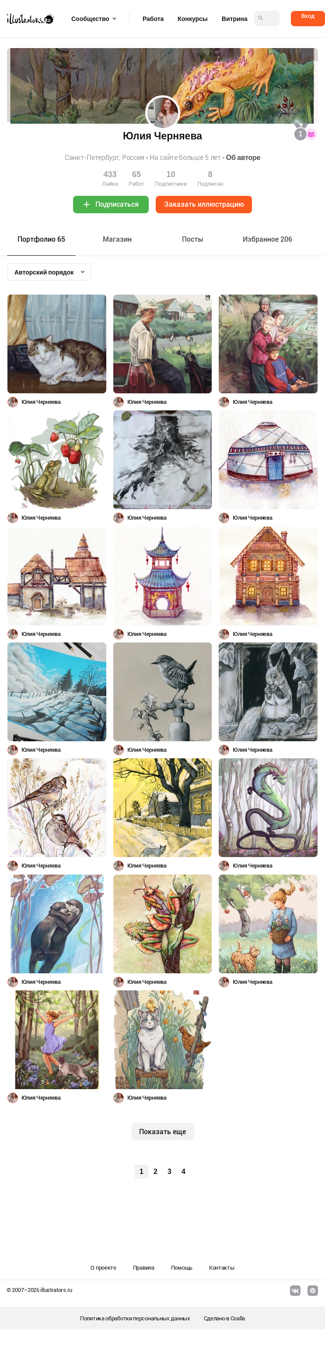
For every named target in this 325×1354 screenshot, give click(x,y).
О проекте (103, 1267)
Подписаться (117, 204)
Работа (153, 18)
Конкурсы (192, 18)
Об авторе (243, 157)
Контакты (221, 1267)
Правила (143, 1267)
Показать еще (162, 1132)
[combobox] (49, 272)
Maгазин (117, 239)
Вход (308, 16)
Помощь (181, 1267)
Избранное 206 (267, 239)
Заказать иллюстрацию (204, 204)
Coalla (238, 1318)
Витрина (235, 18)
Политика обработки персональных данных (135, 1318)
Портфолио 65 (41, 239)
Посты (192, 239)
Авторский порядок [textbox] (43, 272)
